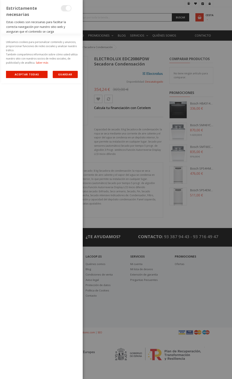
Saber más (42, 358)
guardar (65, 370)
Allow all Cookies (26, 370)
